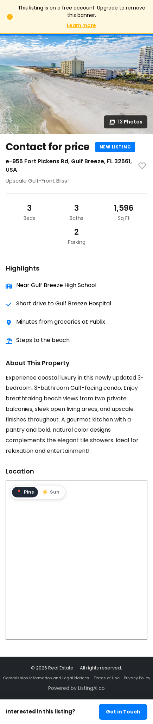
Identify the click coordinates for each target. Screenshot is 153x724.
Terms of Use (107, 678)
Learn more (81, 25)
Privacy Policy (137, 678)
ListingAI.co (91, 688)
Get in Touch (123, 711)
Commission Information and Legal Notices (46, 678)
